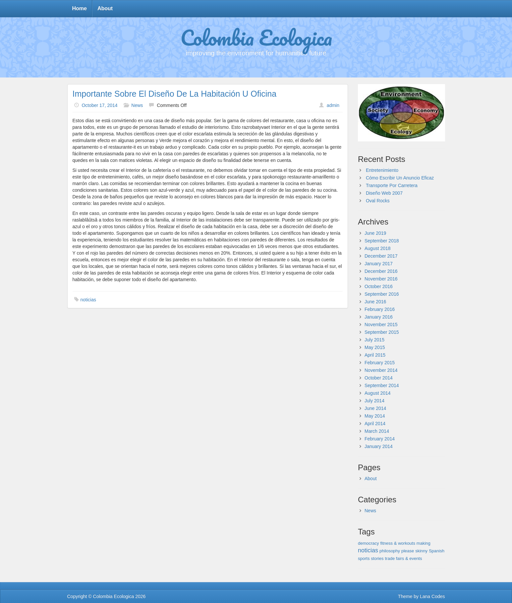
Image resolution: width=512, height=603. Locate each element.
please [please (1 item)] (407, 550)
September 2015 (382, 332)
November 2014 (381, 370)
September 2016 (382, 294)
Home (79, 8)
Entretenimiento (382, 170)
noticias (88, 299)
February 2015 (380, 362)
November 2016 (381, 278)
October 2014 (379, 377)
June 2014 (375, 408)
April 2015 (375, 355)
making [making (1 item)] (423, 543)
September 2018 (382, 240)
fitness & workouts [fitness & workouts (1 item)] (397, 543)
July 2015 (374, 339)
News (137, 105)
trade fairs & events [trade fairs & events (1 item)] (403, 558)
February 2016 (380, 309)
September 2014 (382, 385)
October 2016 (379, 286)
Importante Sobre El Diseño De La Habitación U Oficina (175, 93)
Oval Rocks (378, 200)
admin (333, 105)
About (105, 8)
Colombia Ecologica (256, 37)
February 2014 (380, 438)
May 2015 (375, 347)
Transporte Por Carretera (392, 185)
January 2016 (379, 317)
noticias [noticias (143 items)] (368, 550)
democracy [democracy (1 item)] (368, 543)
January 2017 (379, 263)
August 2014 (378, 393)
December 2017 (381, 256)
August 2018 (378, 248)
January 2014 (379, 446)
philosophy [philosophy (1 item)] (389, 550)
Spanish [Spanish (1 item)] (436, 550)
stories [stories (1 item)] (377, 558)
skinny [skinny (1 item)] (421, 550)
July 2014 (374, 400)
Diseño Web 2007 (384, 193)
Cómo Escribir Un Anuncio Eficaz (400, 177)
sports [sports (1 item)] (364, 558)
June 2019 (375, 233)
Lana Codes (432, 596)
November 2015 (381, 324)
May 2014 (375, 416)
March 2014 (377, 431)
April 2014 (375, 423)
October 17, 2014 (99, 105)
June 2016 (375, 301)
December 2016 (381, 271)
